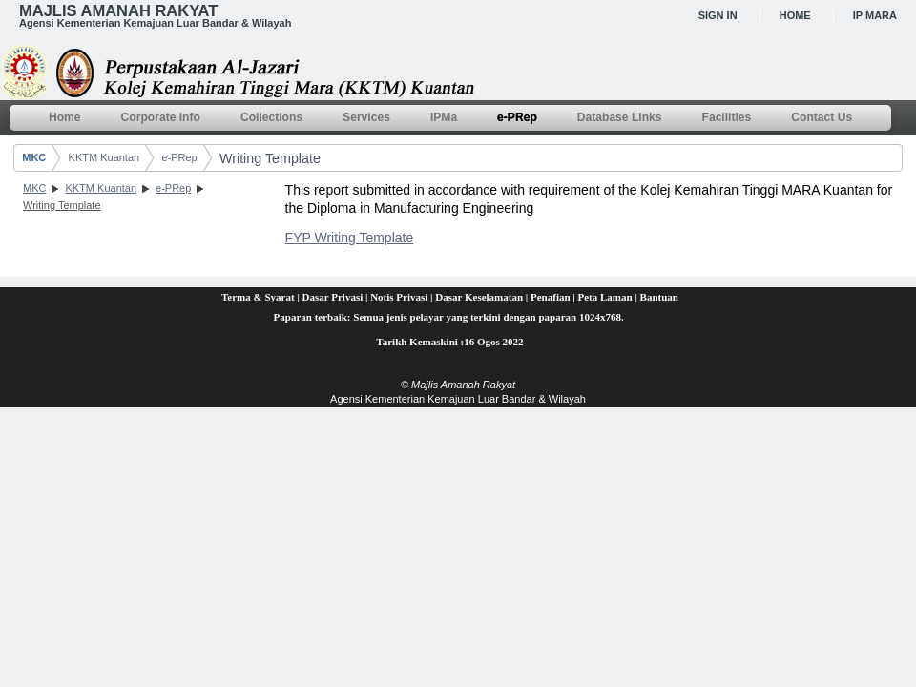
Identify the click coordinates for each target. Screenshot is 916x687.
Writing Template (270, 158)
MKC (34, 157)
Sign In (718, 15)
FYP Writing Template (349, 237)
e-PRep (179, 157)
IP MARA (875, 15)
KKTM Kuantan (104, 157)
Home (795, 15)
